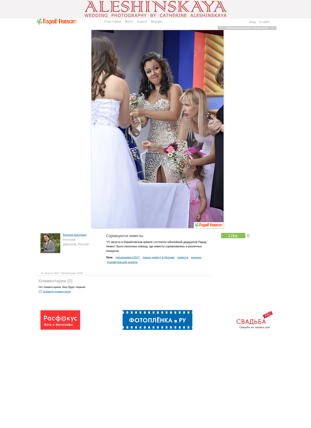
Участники (112, 22)
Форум (156, 22)
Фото (129, 22)
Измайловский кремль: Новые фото (247, 28)
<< (221, 28)
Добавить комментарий (57, 291)
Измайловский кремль (122, 262)
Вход (252, 22)
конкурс (196, 257)
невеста (182, 257)
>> (272, 28)
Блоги (142, 22)
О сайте (264, 22)
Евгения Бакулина (74, 234)
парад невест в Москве (159, 257)
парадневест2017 (128, 257)
